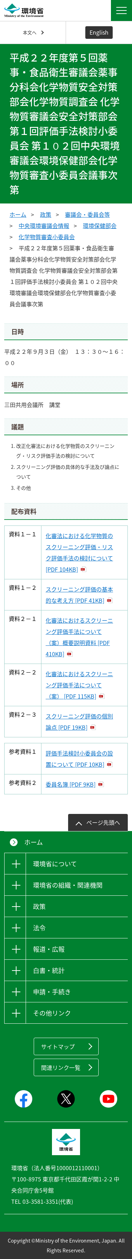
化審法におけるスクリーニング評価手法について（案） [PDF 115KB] (79, 685)
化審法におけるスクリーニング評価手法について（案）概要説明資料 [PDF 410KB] (79, 637)
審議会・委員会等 (87, 214)
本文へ (30, 32)
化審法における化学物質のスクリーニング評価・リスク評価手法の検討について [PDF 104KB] (79, 552)
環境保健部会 (100, 225)
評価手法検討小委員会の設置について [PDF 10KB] (79, 758)
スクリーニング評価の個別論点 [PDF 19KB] (79, 721)
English (99, 32)
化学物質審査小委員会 (47, 237)
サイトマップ (58, 1046)
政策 (45, 214)
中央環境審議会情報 (44, 225)
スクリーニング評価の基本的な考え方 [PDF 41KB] (79, 595)
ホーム (17, 214)
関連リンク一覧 (60, 1067)
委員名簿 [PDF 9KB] (70, 784)
